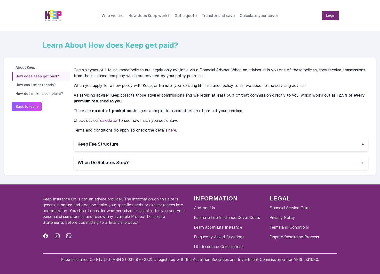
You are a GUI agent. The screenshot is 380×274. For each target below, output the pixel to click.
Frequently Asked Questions (219, 236)
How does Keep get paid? (37, 76)
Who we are (113, 15)
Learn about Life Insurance (218, 227)
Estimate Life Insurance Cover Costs (227, 217)
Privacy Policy (282, 217)
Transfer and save (218, 15)
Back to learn (27, 106)
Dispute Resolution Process (294, 236)
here (172, 130)
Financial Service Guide (290, 207)
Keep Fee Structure (221, 144)
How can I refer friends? (36, 85)
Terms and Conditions (289, 227)
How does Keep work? (149, 15)
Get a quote (185, 15)
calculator (109, 120)
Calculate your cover (259, 15)
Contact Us (204, 207)
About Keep (25, 67)
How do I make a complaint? (39, 93)
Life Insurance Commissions (219, 246)
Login (330, 15)
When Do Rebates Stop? (221, 162)
